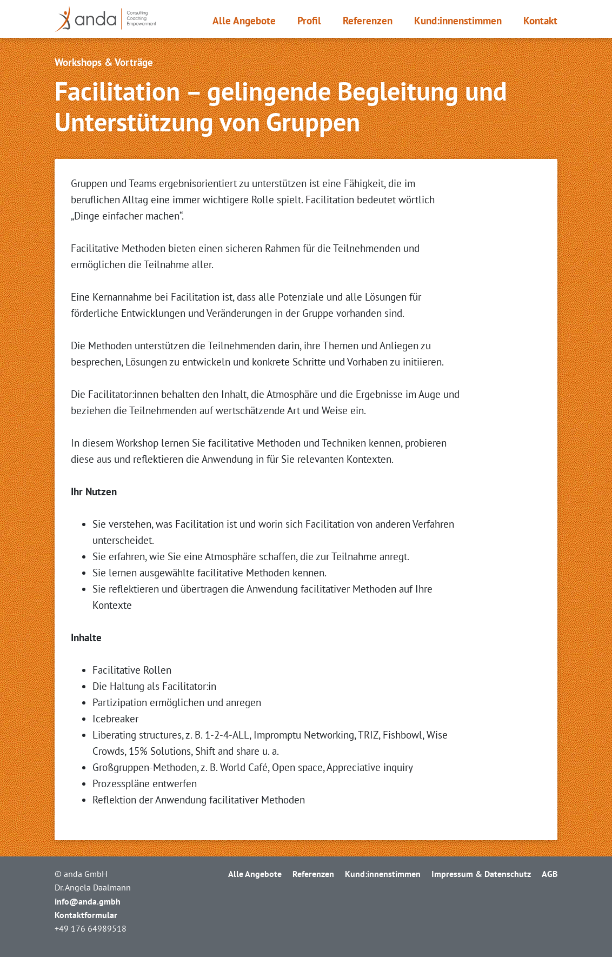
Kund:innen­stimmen (458, 20)
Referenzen (368, 20)
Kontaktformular (86, 914)
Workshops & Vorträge (104, 62)
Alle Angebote (244, 20)
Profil (309, 20)
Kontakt (540, 20)
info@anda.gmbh (88, 901)
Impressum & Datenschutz (481, 873)
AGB (549, 873)
